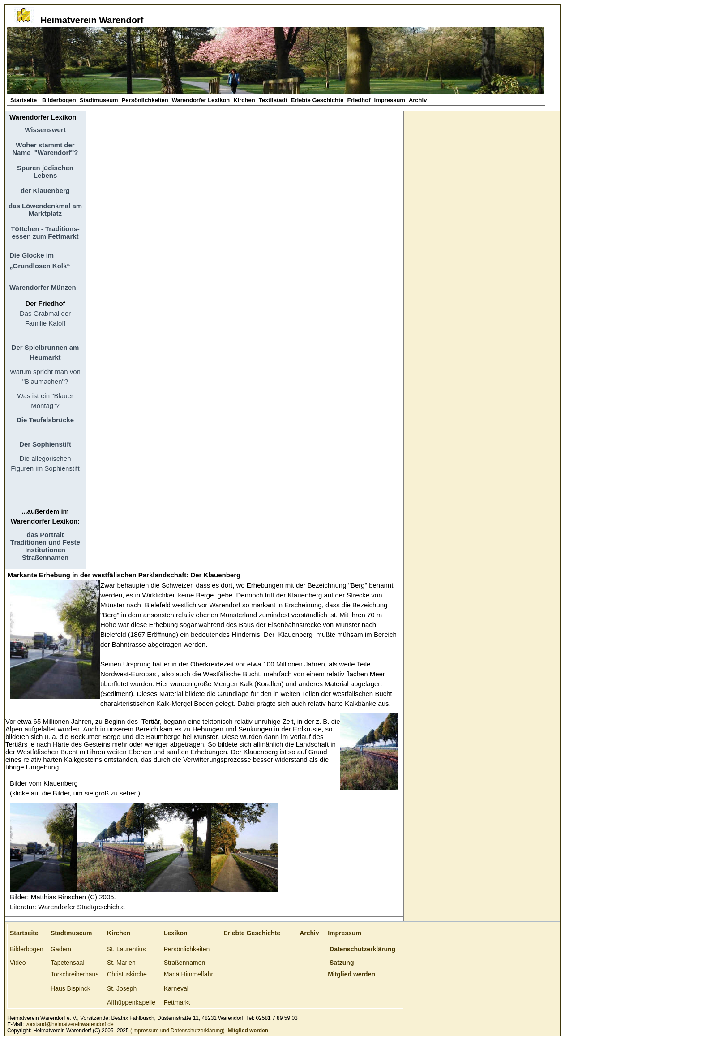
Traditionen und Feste (45, 542)
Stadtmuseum (99, 100)
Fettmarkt (177, 1002)
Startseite (24, 100)
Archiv (418, 100)
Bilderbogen (59, 100)
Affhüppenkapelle (131, 1002)
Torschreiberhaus (74, 974)
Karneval (176, 988)
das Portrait (45, 534)
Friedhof (359, 100)
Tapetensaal (68, 962)
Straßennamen (45, 557)
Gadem (61, 949)
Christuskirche (127, 974)
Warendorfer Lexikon (201, 100)
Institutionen (45, 550)
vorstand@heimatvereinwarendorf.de (70, 1024)
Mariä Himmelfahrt (189, 974)
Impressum (389, 100)
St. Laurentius (126, 949)
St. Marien (121, 962)
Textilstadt (273, 100)
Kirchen (244, 100)
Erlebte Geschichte (317, 100)
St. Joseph (122, 988)
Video (18, 962)
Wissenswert (45, 129)
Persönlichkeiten (145, 100)
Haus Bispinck (70, 988)
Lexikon (176, 933)
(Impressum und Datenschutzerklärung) (177, 1030)
